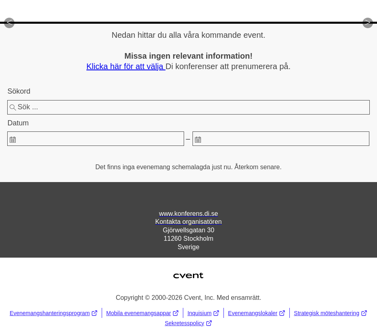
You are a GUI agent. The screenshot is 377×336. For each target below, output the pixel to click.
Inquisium (203, 313)
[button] (9, 23)
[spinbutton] (95, 138)
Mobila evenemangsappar (142, 313)
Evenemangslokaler (256, 313)
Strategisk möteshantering (330, 313)
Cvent (188, 270)
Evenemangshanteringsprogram (54, 313)
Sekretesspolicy (188, 323)
